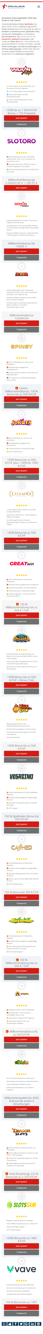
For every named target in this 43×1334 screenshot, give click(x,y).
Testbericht (21, 124)
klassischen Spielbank (11, 39)
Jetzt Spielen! (21, 118)
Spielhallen (29, 24)
